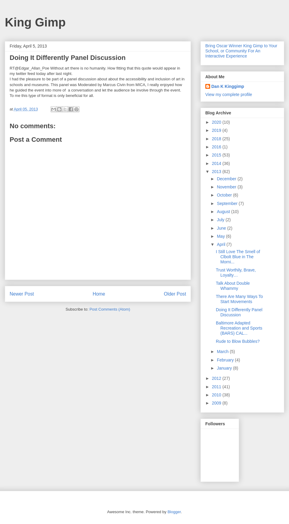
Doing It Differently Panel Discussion (239, 312)
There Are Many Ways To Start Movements (239, 299)
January (225, 368)
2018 (217, 138)
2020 (217, 122)
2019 (217, 130)
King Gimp (35, 22)
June (222, 228)
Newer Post (22, 293)
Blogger (174, 512)
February (226, 360)
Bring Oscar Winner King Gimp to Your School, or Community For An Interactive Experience (241, 50)
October (225, 195)
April (221, 244)
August (224, 211)
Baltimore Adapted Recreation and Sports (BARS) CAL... (239, 328)
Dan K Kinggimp (227, 86)
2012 (217, 378)
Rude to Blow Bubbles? (238, 341)
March (223, 351)
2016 (217, 146)
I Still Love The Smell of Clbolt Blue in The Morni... (238, 256)
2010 (217, 394)
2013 (217, 171)
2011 (217, 386)
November (227, 186)
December (227, 178)
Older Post (175, 293)
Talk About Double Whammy (233, 286)
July (221, 219)
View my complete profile (228, 94)
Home (99, 293)
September (227, 203)
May (221, 236)
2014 (217, 163)
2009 (217, 403)
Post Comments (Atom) (109, 309)
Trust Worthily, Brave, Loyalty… (236, 273)
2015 (217, 155)
